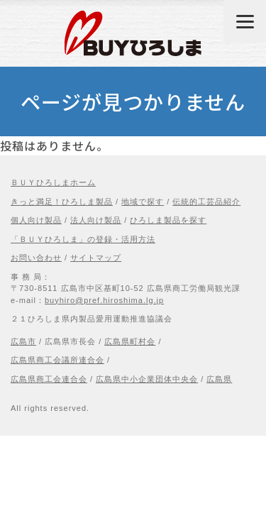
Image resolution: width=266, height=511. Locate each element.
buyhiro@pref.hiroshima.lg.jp (104, 300)
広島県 (219, 379)
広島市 (23, 341)
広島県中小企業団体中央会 (147, 379)
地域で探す (142, 201)
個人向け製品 (36, 220)
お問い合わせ (36, 257)
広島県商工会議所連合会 (57, 360)
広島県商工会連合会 (49, 379)
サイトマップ (95, 257)
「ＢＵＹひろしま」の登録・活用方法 (83, 239)
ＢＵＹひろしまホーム (53, 182)
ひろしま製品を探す (168, 220)
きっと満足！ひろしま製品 (62, 201)
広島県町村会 (129, 341)
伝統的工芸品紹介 (206, 201)
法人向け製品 (95, 220)
